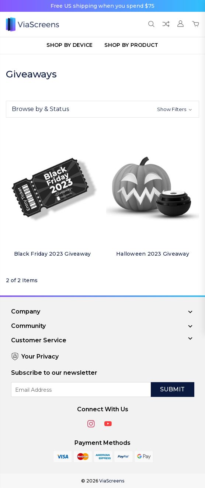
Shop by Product (131, 45)
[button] (102, 109)
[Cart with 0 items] (195, 24)
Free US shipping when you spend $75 (102, 6)
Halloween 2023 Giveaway (152, 253)
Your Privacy (35, 356)
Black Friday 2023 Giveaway (52, 253)
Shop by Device (69, 45)
